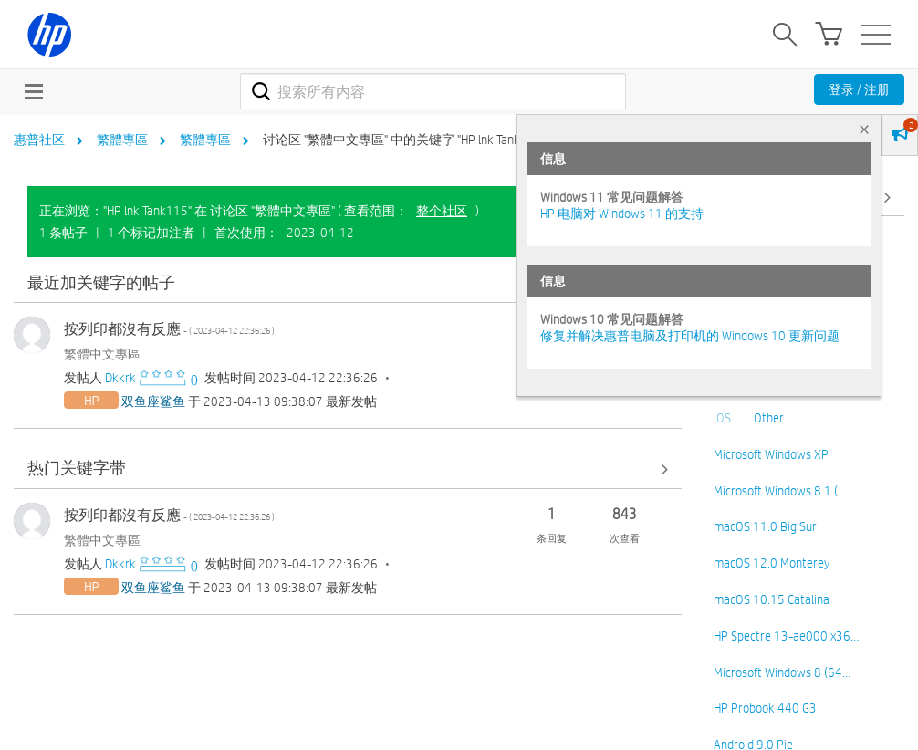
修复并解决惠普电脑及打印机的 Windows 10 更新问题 (690, 336)
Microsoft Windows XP (771, 454)
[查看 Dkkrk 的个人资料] (120, 378)
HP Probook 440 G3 (765, 708)
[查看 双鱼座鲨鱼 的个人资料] (153, 401)
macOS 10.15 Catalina (771, 599)
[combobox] (433, 91)
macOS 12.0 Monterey (771, 563)
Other (769, 418)
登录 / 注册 (859, 89)
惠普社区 (39, 139)
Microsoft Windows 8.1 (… (780, 491)
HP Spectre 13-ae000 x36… (786, 636)
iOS (722, 418)
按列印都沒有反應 (169, 329)
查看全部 (348, 283)
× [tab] (864, 129)
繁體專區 (122, 139)
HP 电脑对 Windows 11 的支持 (622, 213)
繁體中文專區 (102, 354)
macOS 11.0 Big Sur (765, 526)
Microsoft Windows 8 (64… (782, 672)
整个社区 (441, 211)
